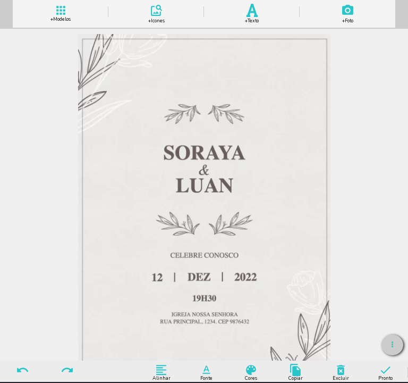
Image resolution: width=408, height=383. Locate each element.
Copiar (295, 372)
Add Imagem (347, 12)
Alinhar (161, 372)
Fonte (206, 372)
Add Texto (252, 12)
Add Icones (156, 12)
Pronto (385, 372)
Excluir (341, 372)
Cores (251, 372)
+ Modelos (60, 12)
